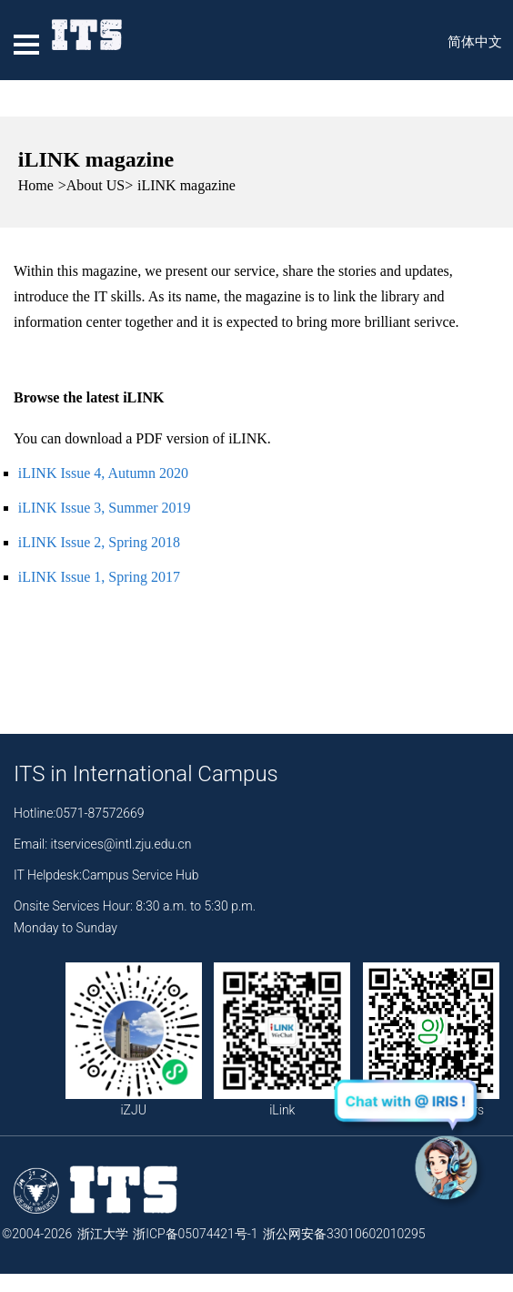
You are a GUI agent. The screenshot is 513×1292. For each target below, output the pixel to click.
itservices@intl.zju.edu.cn (121, 844)
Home (36, 185)
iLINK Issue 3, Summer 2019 (104, 507)
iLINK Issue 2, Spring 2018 (99, 542)
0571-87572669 (99, 813)
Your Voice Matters (431, 1039)
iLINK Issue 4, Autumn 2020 (103, 473)
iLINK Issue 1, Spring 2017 (99, 577)
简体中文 (475, 42)
